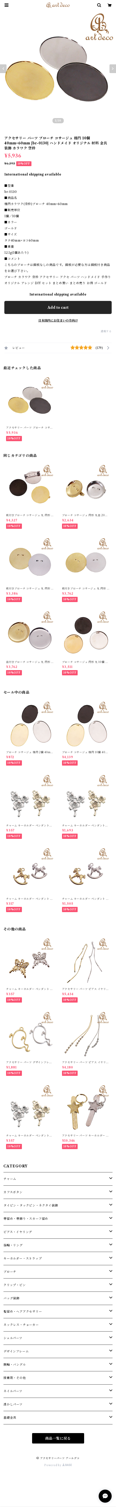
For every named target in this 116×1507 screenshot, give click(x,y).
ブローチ (9, 1272)
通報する (106, 331)
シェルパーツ (12, 1338)
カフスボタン (13, 1192)
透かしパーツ (13, 1404)
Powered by (58, 1465)
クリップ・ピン (14, 1285)
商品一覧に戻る (58, 1438)
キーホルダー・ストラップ (22, 1258)
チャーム (9, 1179)
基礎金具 (9, 1418)
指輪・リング (13, 1245)
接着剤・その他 (14, 1378)
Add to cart (58, 307)
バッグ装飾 (11, 1298)
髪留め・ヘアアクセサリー (22, 1311)
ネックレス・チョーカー (21, 1325)
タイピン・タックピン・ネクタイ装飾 (30, 1205)
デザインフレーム (16, 1351)
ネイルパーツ (12, 1391)
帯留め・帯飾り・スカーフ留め (25, 1219)
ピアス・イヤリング (17, 1232)
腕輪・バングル (14, 1365)
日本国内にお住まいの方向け (58, 320)
